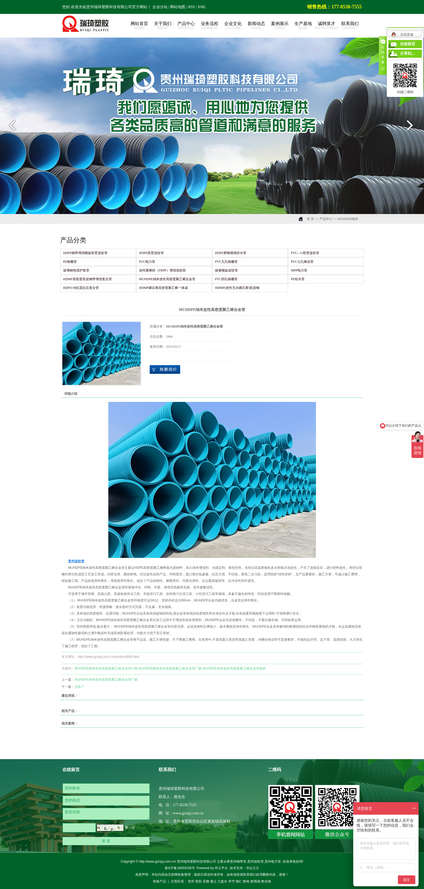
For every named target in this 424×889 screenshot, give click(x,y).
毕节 (231, 881)
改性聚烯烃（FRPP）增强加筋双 (162, 270)
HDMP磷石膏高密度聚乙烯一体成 (163, 288)
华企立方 (252, 868)
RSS (191, 7)
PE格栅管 (70, 262)
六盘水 (222, 881)
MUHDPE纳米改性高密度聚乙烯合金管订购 (106, 668)
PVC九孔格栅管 (226, 262)
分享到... (407, 53)
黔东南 (266, 881)
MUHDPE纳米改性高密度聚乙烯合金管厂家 (170, 668)
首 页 (310, 219)
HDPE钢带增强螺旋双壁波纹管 (85, 253)
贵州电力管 (273, 861)
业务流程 (209, 25)
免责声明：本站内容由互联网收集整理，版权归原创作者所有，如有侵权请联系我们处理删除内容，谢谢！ (212, 874)
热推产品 (159, 881)
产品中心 (186, 25)
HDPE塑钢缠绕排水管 (230, 253)
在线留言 (407, 44)
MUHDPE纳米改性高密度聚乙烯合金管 (167, 279)
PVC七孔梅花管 (302, 262)
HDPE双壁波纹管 (151, 253)
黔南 (246, 881)
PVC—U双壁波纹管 (305, 253)
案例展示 (279, 25)
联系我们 (350, 25)
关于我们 (162, 25)
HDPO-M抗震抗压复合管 (81, 288)
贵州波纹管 (255, 861)
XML (202, 7)
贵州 (191, 881)
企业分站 (160, 7)
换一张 (130, 827)
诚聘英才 (326, 25)
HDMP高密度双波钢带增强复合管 (87, 279)
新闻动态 (256, 25)
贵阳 (198, 881)
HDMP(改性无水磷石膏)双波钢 (237, 288)
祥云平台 (221, 868)
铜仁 (239, 881)
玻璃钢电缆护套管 (76, 270)
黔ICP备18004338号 (180, 868)
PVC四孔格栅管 (226, 279)
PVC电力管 (147, 262)
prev (11, 127)
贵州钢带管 (238, 861)
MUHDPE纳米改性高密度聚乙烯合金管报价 (234, 668)
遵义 (213, 881)
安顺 (206, 881)
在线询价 (165, 369)
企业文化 (233, 25)
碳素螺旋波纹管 (226, 270)
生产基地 (303, 25)
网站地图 (178, 7)
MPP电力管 (299, 270)
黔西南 (255, 881)
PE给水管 (298, 279)
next (413, 127)
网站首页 (139, 25)
